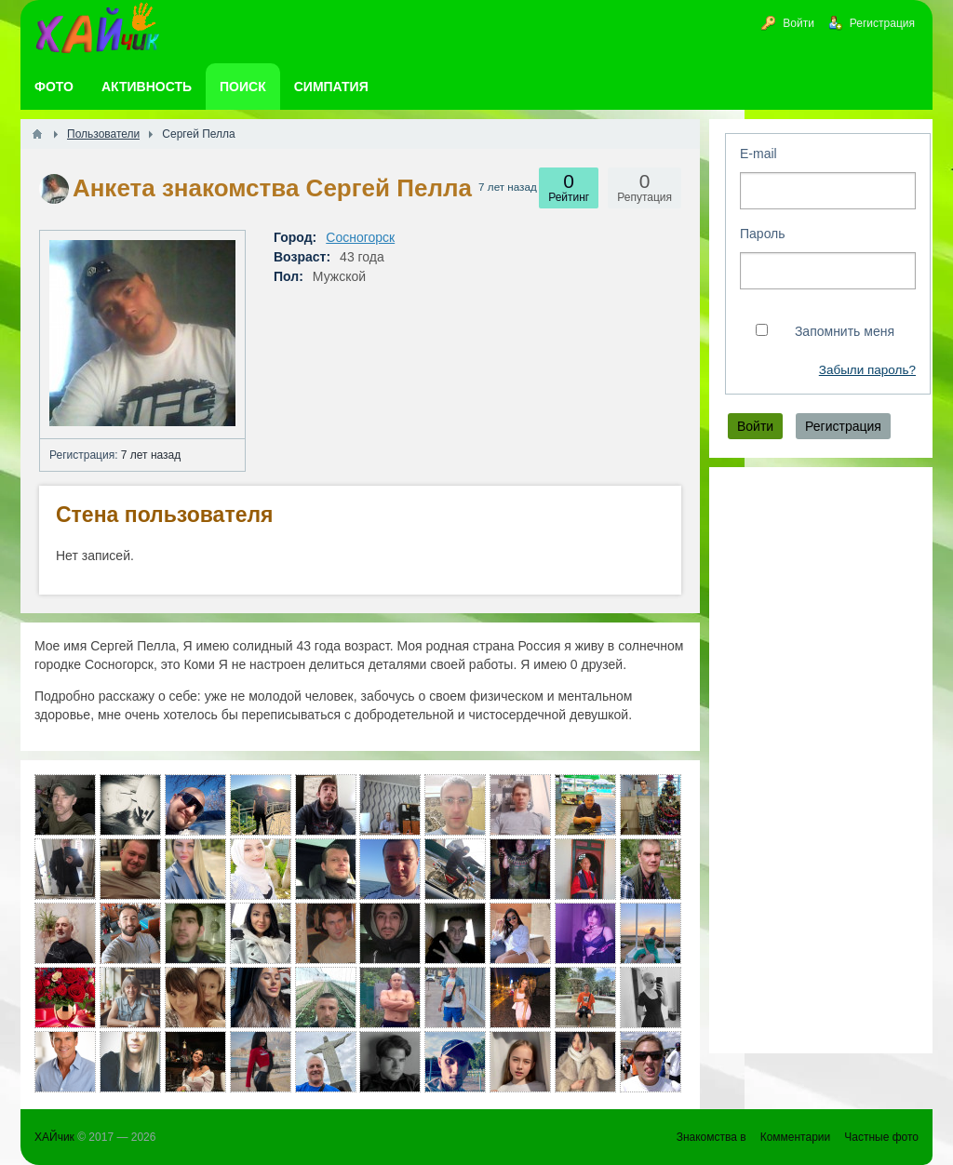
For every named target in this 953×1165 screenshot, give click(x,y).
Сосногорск (360, 237)
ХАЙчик (54, 1137)
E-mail (758, 153)
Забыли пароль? (867, 370)
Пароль (762, 233)
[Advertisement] (821, 760)
